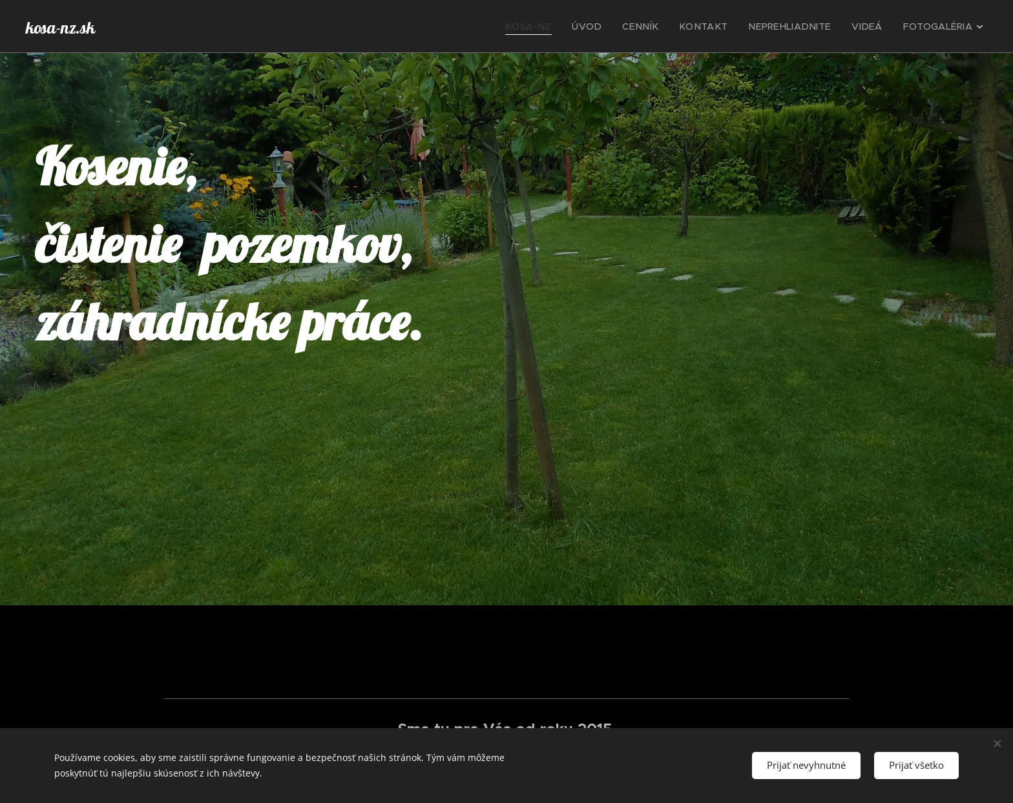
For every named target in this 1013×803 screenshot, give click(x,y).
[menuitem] (565, 26)
